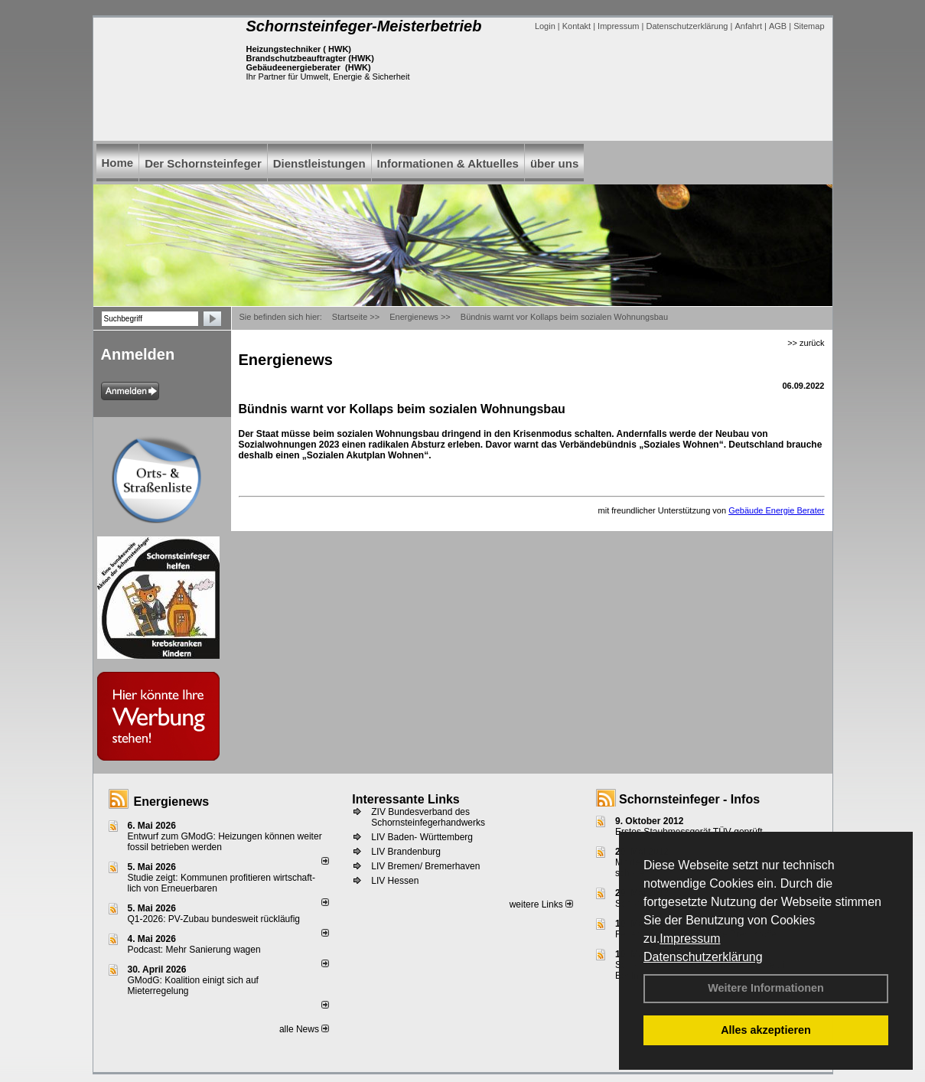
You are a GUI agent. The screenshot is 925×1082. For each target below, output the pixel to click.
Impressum (690, 938)
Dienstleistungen (319, 163)
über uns (554, 163)
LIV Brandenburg (406, 851)
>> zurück (805, 342)
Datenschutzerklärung (703, 956)
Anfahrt (747, 26)
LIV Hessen (395, 880)
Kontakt (576, 26)
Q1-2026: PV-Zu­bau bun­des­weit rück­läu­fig (214, 919)
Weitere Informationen (766, 988)
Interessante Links (406, 799)
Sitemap (808, 26)
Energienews (172, 801)
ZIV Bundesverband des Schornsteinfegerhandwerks (428, 817)
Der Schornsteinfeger (203, 163)
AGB (778, 26)
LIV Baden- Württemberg (422, 837)
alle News (304, 1029)
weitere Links (541, 904)
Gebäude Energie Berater (776, 510)
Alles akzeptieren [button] (766, 1030)
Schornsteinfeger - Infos (689, 799)
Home (118, 162)
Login (545, 26)
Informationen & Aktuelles (448, 163)
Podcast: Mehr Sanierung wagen (194, 949)
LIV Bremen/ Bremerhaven (425, 866)
